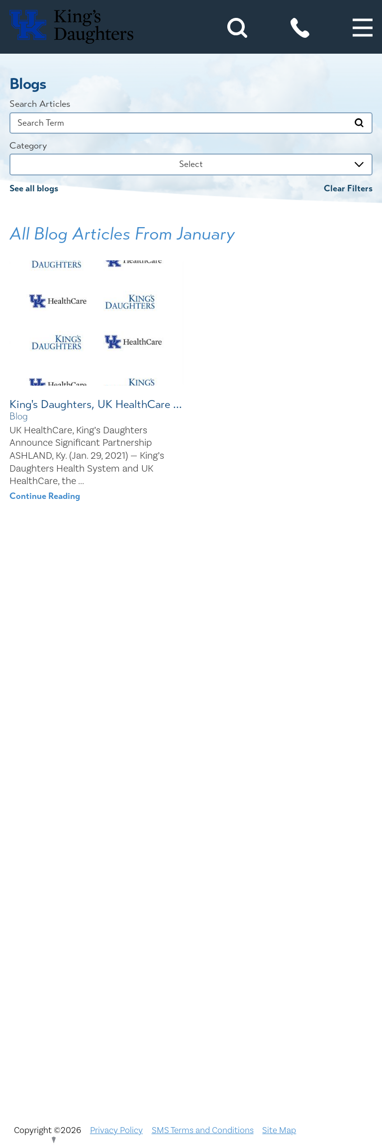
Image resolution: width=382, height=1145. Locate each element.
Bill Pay (191, 757)
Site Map (279, 1130)
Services (191, 1004)
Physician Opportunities (191, 930)
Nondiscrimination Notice (191, 708)
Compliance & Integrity (191, 831)
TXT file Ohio (191, 1054)
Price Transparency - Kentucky (191, 955)
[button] (363, 28)
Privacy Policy (116, 1130)
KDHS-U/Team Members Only (191, 881)
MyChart (191, 905)
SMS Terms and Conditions (203, 1130)
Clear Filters (348, 188)
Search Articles (39, 104)
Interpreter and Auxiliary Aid (191, 856)
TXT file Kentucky (191, 1029)
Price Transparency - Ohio (191, 980)
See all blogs (33, 188)
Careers (191, 782)
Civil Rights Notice (191, 807)
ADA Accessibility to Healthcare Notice (191, 733)
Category (28, 146)
